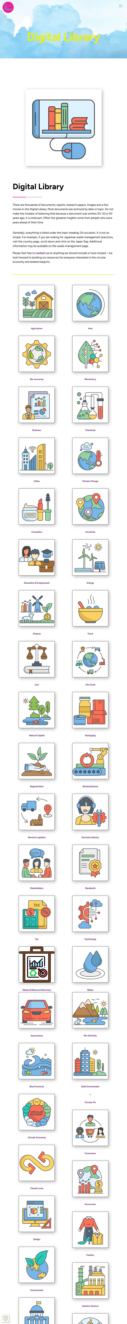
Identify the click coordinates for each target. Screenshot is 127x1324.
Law (37, 684)
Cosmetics (36, 532)
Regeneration (37, 786)
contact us (42, 253)
